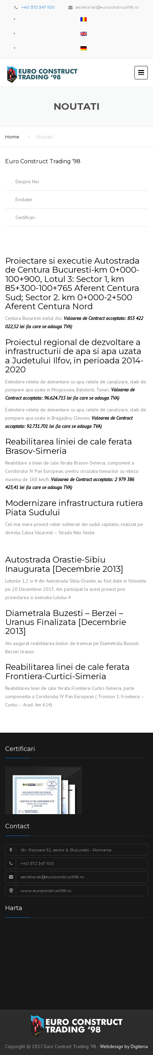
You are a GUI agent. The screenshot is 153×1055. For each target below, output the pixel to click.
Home (12, 136)
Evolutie (23, 199)
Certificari (25, 217)
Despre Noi (27, 181)
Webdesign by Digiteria (124, 1046)
